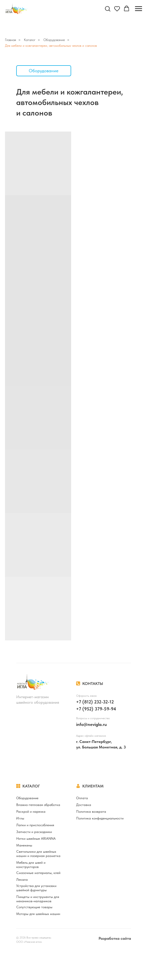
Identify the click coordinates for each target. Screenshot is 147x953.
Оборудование (54, 40)
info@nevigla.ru (91, 724)
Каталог (29, 40)
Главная (10, 40)
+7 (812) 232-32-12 (95, 701)
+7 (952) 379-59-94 (96, 708)
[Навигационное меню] (138, 8)
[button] (108, 9)
